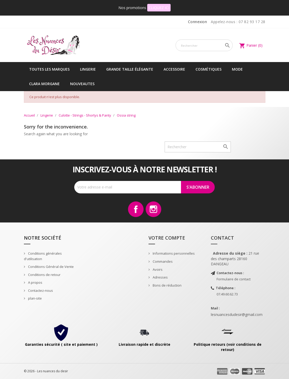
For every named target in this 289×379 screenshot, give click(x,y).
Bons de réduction (167, 285)
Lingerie (88, 69)
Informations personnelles (173, 253)
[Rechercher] (204, 45)
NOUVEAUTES (82, 83)
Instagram (153, 209)
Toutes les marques (49, 69)
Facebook (136, 209)
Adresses (160, 277)
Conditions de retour (44, 274)
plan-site (34, 298)
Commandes (162, 261)
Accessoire (174, 69)
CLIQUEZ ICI (159, 7)
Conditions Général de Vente (50, 266)
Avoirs (157, 269)
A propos (34, 282)
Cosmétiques (208, 69)
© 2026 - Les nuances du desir (46, 371)
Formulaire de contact (234, 279)
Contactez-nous (40, 290)
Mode (237, 69)
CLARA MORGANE (44, 83)
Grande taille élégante (129, 69)
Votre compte (167, 238)
